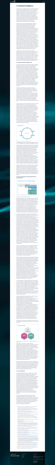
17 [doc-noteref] (37, 291)
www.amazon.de (26, 434)
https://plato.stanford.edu (25, 429)
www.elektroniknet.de (20, 421)
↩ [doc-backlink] (33, 407)
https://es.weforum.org (34, 436)
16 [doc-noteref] (36, 291)
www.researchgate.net (35, 417)
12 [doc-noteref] (18, 174)
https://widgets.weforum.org (28, 441)
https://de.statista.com (29, 448)
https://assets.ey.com (34, 443)
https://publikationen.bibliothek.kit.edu (32, 424)
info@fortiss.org (35, 462)
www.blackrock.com (34, 447)
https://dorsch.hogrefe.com (33, 427)
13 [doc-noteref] (22, 221)
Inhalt (43, 1)
